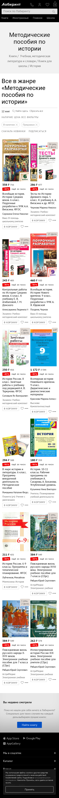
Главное (38, 17)
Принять (29, 789)
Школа (51, 17)
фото (24, 139)
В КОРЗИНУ (10, 226)
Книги (5, 17)
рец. (53, 144)
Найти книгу (29, 725)
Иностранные (21, 17)
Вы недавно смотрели (17, 702)
